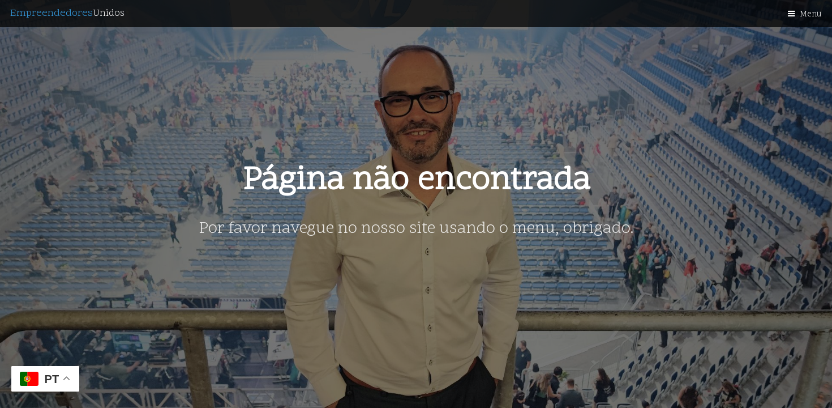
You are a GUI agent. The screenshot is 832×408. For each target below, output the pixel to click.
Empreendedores (67, 13)
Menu (811, 14)
